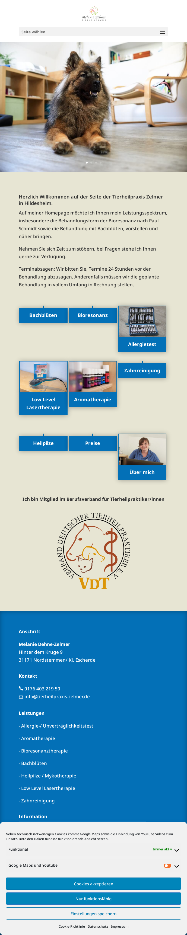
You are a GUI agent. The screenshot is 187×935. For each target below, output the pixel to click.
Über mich (142, 472)
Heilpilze (43, 443)
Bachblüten (43, 315)
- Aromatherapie (37, 738)
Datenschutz (98, 926)
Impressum (119, 926)
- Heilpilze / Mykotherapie (47, 776)
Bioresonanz (93, 315)
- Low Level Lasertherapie (47, 788)
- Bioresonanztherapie (43, 751)
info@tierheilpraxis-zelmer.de (57, 696)
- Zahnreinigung (37, 801)
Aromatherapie (92, 399)
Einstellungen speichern (93, 913)
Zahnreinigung (142, 370)
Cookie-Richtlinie (72, 926)
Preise (92, 443)
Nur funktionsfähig (93, 898)
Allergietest (142, 344)
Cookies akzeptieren (93, 883)
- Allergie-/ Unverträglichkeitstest (56, 726)
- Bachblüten (33, 763)
